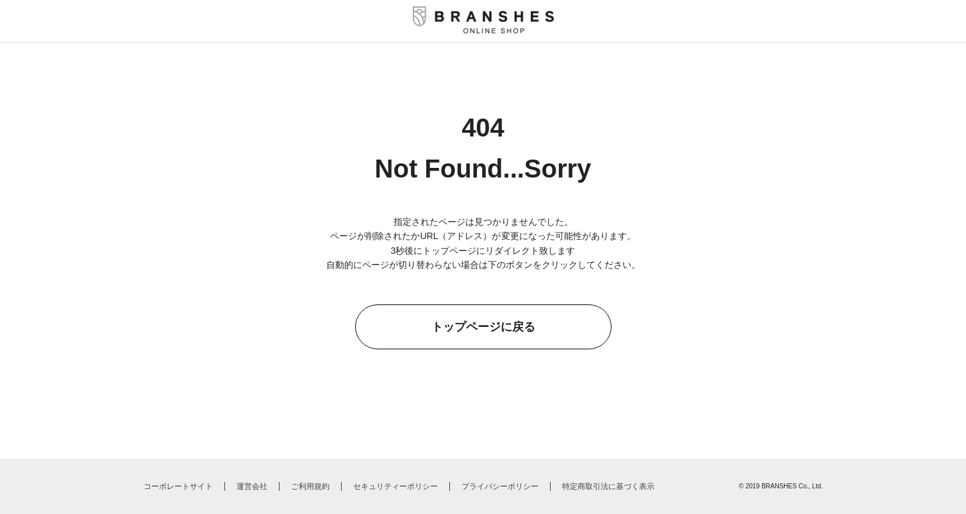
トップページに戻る (483, 326)
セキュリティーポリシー (395, 486)
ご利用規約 (310, 486)
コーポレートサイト (178, 486)
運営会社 (252, 486)
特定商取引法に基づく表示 (608, 486)
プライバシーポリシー (500, 486)
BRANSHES (779, 486)
